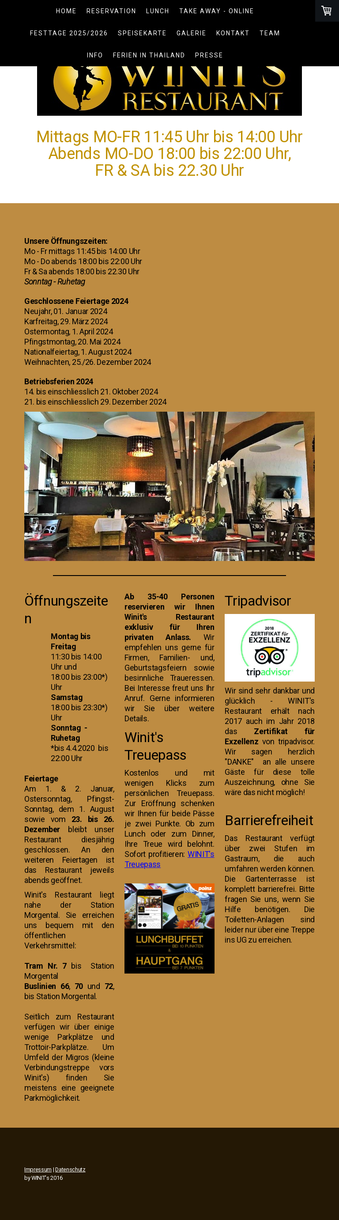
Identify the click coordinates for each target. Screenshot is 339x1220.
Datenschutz (70, 1169)
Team (270, 33)
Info (95, 55)
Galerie (192, 33)
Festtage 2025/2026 (69, 33)
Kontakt (233, 33)
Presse (209, 55)
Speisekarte (142, 33)
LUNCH (158, 11)
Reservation (111, 11)
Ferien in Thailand (149, 55)
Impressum (38, 1169)
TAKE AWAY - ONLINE (216, 11)
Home (66, 11)
